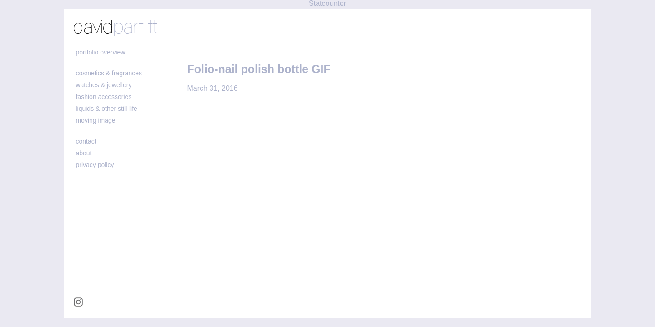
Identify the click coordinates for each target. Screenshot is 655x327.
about (83, 153)
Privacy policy (95, 164)
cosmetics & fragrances (109, 73)
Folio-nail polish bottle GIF (258, 69)
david (115, 27)
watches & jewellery (103, 85)
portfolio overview (100, 52)
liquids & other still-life (106, 108)
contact (86, 141)
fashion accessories (103, 96)
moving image (95, 120)
